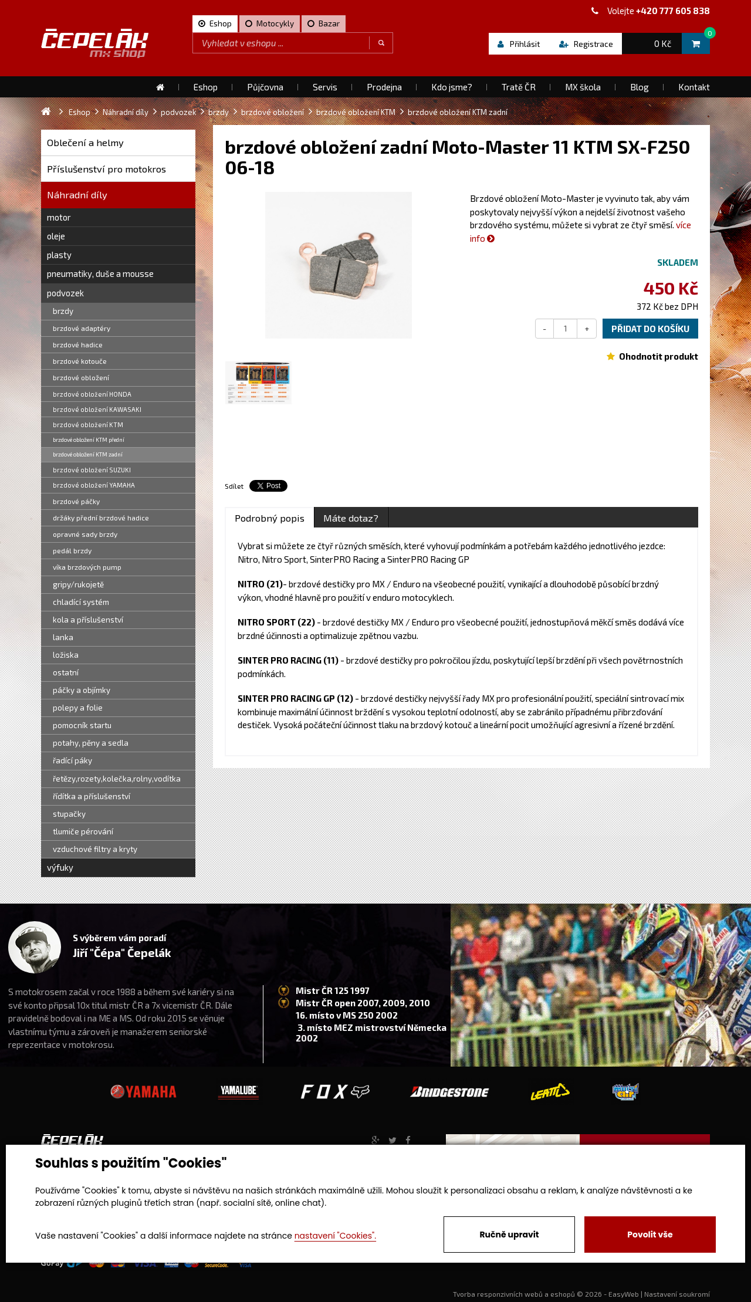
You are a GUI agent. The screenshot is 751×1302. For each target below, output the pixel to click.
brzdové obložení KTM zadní (88, 454)
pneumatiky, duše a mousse (100, 273)
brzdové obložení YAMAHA (94, 485)
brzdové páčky (76, 501)
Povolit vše (649, 1234)
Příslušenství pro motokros (106, 168)
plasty (59, 254)
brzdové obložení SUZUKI (92, 470)
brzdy (63, 311)
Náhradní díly (77, 194)
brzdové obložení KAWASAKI (97, 409)
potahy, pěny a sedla (90, 743)
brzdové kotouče (80, 361)
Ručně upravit (509, 1234)
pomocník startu (82, 725)
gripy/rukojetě (78, 584)
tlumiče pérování (83, 831)
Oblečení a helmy (85, 142)
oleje (56, 236)
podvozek (65, 293)
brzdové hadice (78, 344)
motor (59, 217)
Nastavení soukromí (677, 1294)
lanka (63, 637)
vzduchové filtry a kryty (95, 849)
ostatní (66, 672)
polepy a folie (78, 707)
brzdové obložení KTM (88, 424)
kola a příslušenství (88, 619)
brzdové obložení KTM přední (88, 439)
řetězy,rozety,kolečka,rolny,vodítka (117, 778)
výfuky (60, 867)
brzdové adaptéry (81, 328)
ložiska (66, 655)
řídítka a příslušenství (91, 796)
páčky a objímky (81, 690)
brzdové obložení (81, 377)
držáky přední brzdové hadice (101, 517)
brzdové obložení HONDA (92, 394)
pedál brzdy (72, 550)
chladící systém (81, 602)
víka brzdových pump (87, 567)
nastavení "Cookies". (335, 1236)
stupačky (69, 814)
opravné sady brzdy (85, 534)
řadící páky (72, 760)
